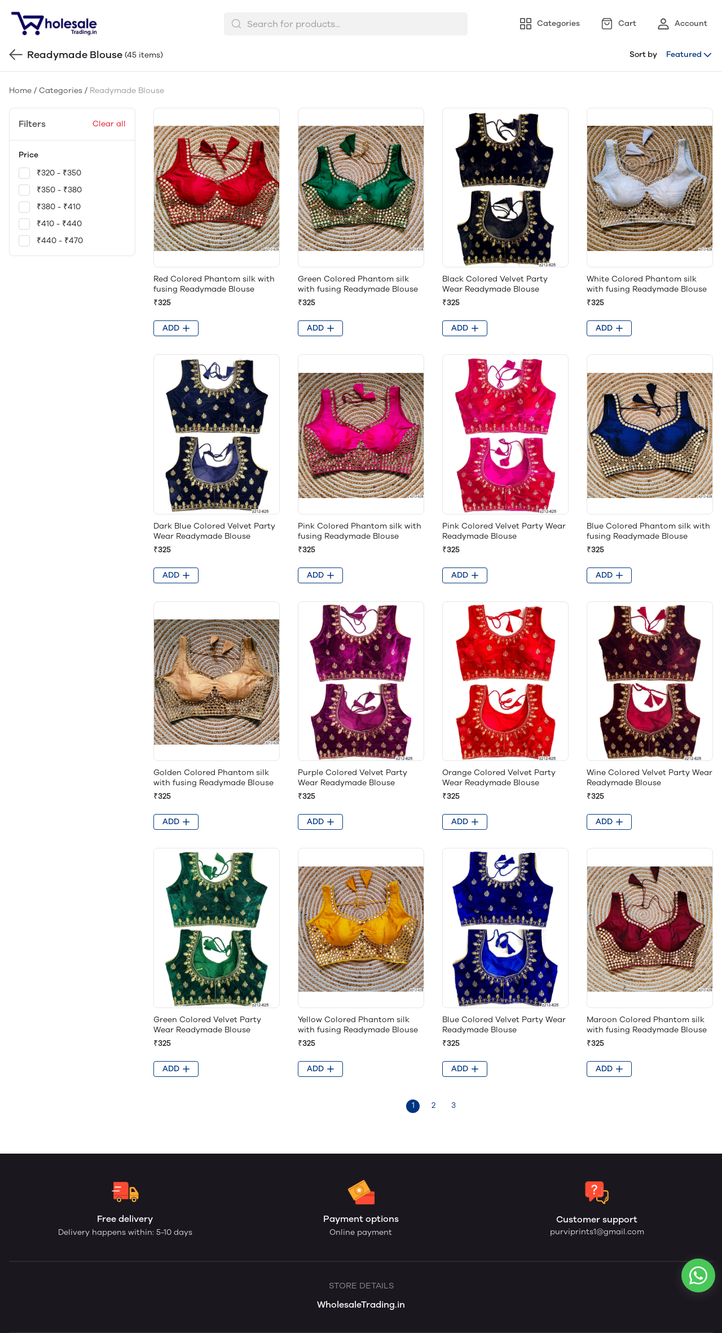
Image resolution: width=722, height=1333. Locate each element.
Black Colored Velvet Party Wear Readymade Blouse (495, 284)
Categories (60, 90)
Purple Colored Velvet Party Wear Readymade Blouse (352, 778)
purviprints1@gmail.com (597, 1232)
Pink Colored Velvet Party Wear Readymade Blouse (504, 531)
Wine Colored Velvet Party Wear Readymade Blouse (649, 778)
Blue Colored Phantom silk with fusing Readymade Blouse (648, 531)
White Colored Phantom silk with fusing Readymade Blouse (647, 284)
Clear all (109, 124)
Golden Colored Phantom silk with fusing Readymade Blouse (213, 778)
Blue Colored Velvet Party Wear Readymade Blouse (504, 1025)
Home (20, 90)
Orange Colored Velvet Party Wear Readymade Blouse (499, 778)
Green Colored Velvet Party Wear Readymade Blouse (207, 1025)
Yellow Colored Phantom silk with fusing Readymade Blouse (358, 1025)
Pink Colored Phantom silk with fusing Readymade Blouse (359, 531)
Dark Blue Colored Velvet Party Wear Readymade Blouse (214, 531)
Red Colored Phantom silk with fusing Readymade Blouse (214, 284)
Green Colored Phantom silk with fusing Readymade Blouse (358, 284)
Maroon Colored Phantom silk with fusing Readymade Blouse (647, 1025)
